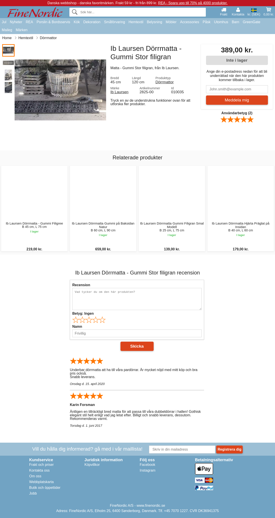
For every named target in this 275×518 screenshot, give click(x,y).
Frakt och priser (41, 465)
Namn (77, 326)
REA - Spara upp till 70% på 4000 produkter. (192, 3)
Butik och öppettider (44, 487)
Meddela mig (237, 100)
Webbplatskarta (41, 482)
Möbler (171, 22)
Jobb (33, 493)
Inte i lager (237, 60)
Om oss (35, 476)
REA (29, 22)
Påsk (207, 22)
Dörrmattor (164, 82)
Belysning (154, 22)
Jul (4, 22)
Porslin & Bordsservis (53, 22)
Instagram (147, 470)
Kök (77, 22)
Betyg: (83, 313)
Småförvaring (114, 22)
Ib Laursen (120, 92)
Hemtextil (136, 22)
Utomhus (221, 22)
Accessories (189, 22)
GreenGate (251, 22)
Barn (235, 22)
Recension (81, 285)
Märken (21, 30)
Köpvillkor (92, 465)
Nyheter (16, 22)
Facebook (147, 465)
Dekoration (91, 22)
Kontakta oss (39, 470)
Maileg (7, 30)
